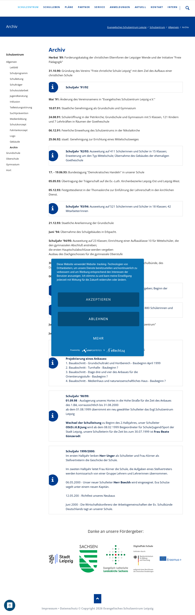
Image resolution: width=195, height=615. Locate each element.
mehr (98, 338)
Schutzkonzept (18, 124)
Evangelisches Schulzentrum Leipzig (126, 27)
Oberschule (12, 158)
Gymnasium (12, 164)
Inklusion (15, 101)
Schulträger (16, 84)
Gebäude (15, 141)
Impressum (49, 608)
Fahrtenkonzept (19, 130)
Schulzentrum (157, 27)
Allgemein (173, 27)
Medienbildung (18, 119)
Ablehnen (98, 319)
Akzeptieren (98, 299)
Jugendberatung (19, 96)
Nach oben (97, 598)
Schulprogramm (19, 73)
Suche (187, 8)
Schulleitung (16, 79)
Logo (12, 136)
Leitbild (14, 67)
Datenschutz (69, 608)
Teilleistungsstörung (21, 107)
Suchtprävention (19, 113)
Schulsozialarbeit (19, 90)
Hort (8, 170)
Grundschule (13, 153)
